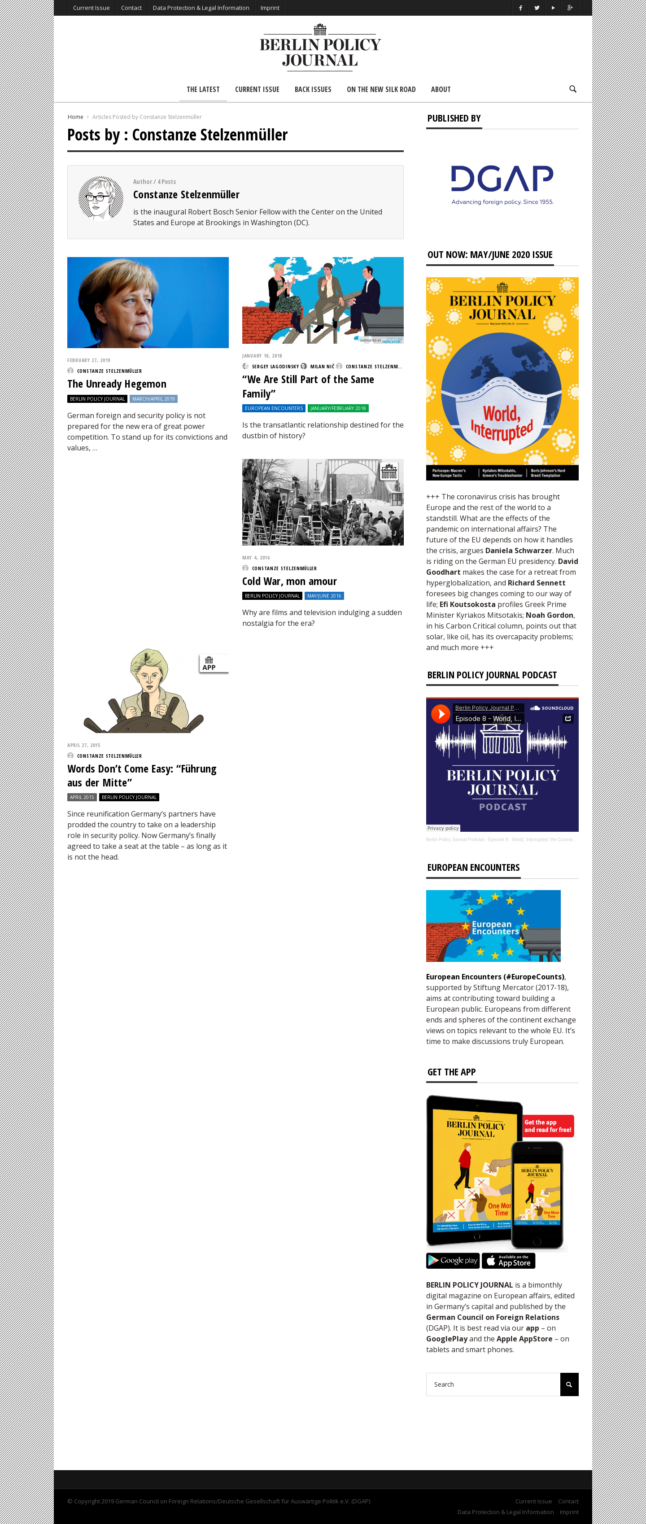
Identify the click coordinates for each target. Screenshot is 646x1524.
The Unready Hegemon (116, 383)
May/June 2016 (324, 596)
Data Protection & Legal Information (201, 8)
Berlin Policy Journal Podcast (455, 839)
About (441, 89)
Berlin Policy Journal (97, 399)
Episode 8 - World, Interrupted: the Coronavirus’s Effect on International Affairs (566, 839)
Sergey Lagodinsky (275, 366)
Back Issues (313, 89)
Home (75, 117)
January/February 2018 (338, 408)
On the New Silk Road (381, 89)
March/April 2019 (153, 399)
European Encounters (274, 408)
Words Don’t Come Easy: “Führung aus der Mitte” (142, 775)
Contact (131, 8)
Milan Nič (322, 366)
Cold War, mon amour (289, 580)
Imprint (270, 8)
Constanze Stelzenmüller (186, 194)
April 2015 (82, 797)
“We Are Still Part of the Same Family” (308, 385)
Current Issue (91, 8)
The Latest (203, 89)
